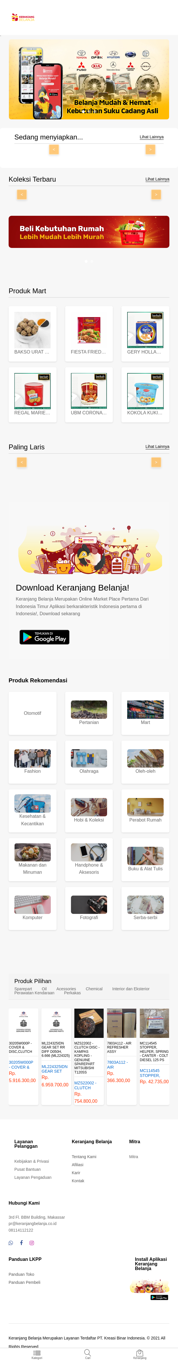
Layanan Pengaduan (32, 1177)
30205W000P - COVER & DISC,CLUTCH (20, 1047)
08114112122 (21, 1230)
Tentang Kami (84, 1156)
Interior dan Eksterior (131, 989)
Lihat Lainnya (152, 137)
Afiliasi (77, 1164)
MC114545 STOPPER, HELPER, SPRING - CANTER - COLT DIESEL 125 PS (154, 1051)
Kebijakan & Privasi (31, 1161)
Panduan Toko (21, 1274)
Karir (76, 1172)
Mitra (133, 1156)
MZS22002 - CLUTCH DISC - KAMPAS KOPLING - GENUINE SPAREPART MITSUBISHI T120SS (87, 1057)
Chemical (94, 989)
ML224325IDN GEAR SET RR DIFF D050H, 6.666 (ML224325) (56, 1049)
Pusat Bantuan (27, 1169)
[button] (83, 111)
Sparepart (23, 989)
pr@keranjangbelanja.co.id (33, 1223)
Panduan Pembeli (24, 1282)
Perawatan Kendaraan (34, 993)
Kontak (78, 1181)
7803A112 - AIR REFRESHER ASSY (119, 1047)
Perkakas (72, 993)
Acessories (66, 989)
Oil (44, 989)
